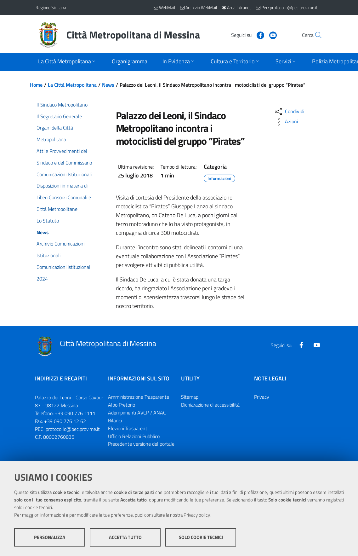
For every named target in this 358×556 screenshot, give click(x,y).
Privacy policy (197, 514)
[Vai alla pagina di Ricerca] (315, 35)
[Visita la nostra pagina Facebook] (247, 34)
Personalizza (49, 537)
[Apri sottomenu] (67, 62)
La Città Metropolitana (72, 85)
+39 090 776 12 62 (65, 421)
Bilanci (115, 420)
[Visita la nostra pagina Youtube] (259, 34)
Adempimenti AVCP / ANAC (137, 412)
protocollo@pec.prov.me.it (73, 429)
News (108, 85)
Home (36, 85)
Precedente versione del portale (141, 444)
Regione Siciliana (51, 7)
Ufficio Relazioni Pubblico (134, 436)
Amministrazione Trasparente (138, 397)
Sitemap (189, 397)
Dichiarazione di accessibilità (210, 404)
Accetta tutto (125, 537)
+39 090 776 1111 (75, 413)
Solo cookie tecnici (201, 537)
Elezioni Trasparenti (128, 428)
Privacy (261, 397)
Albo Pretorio (121, 404)
